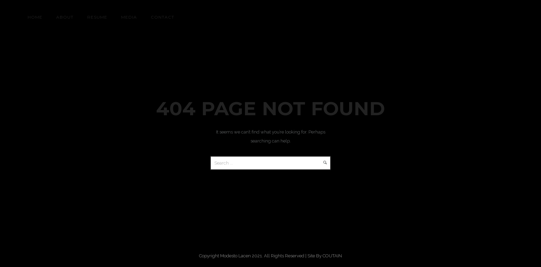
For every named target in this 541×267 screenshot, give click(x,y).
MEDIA (129, 17)
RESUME (97, 17)
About (64, 17)
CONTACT (162, 17)
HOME (35, 17)
